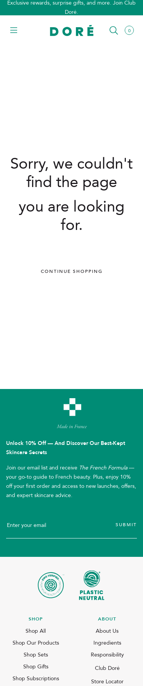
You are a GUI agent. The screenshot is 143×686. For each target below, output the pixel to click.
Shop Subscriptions (36, 678)
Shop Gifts (35, 666)
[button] (13, 31)
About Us (107, 631)
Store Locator (107, 681)
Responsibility (107, 654)
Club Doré (107, 668)
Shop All (36, 631)
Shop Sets (36, 654)
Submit (126, 525)
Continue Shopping (72, 271)
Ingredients (107, 643)
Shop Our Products (36, 643)
